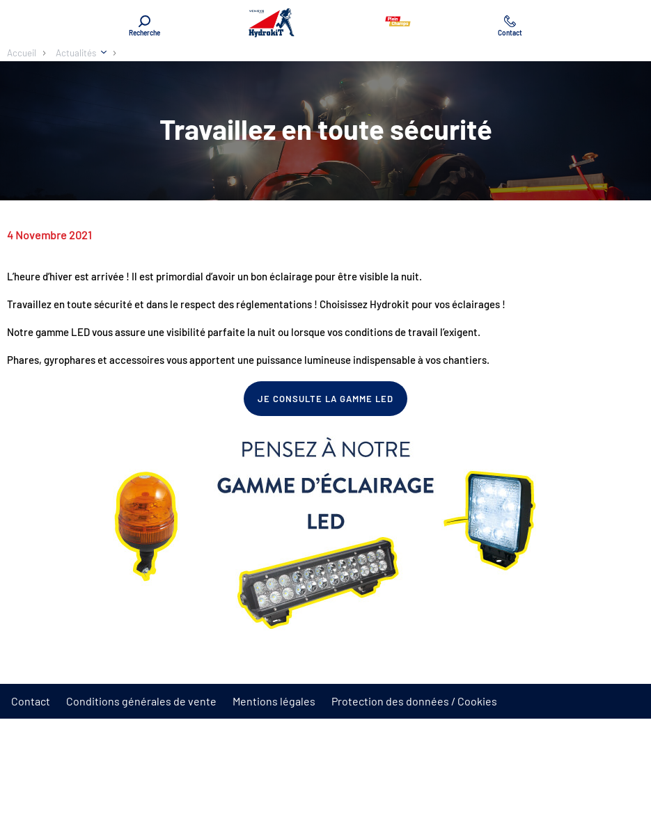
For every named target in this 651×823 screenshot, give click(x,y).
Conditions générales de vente (141, 701)
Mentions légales (274, 701)
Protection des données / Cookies (414, 701)
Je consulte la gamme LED (326, 398)
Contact (30, 701)
